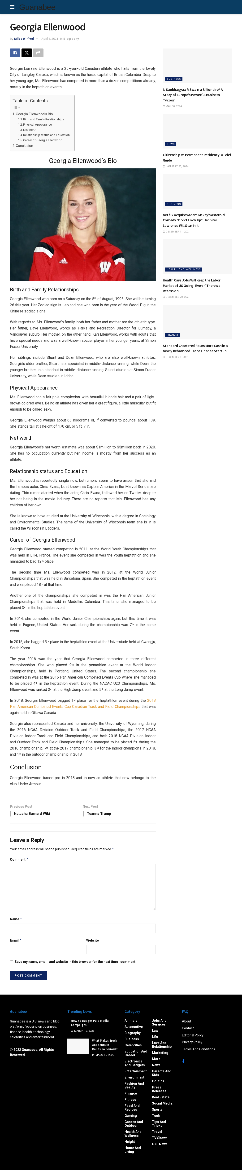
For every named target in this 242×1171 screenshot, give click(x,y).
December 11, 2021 (176, 231)
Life (155, 1037)
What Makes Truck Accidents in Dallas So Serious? (104, 1045)
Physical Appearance (37, 125)
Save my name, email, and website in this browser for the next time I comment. (75, 963)
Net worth (29, 130)
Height (130, 1143)
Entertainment (136, 1072)
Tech (156, 1116)
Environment (134, 1078)
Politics (158, 1082)
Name (16, 919)
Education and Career (136, 1054)
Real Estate (160, 1098)
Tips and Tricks (159, 1124)
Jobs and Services (159, 1023)
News (171, 144)
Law (155, 1031)
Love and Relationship (162, 1045)
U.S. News (160, 1145)
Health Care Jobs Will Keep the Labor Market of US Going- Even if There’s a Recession (191, 285)
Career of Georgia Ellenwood (42, 140)
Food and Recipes (132, 1108)
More (156, 1060)
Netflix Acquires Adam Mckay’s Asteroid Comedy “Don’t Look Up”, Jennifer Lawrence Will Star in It (194, 220)
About (186, 1022)
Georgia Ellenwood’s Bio (34, 114)
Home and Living (133, 1150)
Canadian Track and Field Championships (106, 707)
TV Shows (160, 1139)
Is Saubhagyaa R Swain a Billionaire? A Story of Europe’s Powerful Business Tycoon (193, 94)
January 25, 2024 (175, 166)
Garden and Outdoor (134, 1124)
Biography (71, 38)
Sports (157, 1110)
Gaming (131, 1116)
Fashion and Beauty (134, 1086)
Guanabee (37, 7)
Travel (157, 1133)
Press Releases (159, 1090)
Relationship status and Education (46, 135)
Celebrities (133, 1046)
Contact (188, 1029)
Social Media (162, 1104)
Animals (131, 1021)
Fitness (130, 1100)
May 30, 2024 (172, 106)
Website (92, 941)
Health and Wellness (184, 269)
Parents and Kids (161, 1074)
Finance (173, 335)
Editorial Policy (192, 1036)
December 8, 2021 (175, 357)
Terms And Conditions (198, 1050)
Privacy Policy (192, 1043)
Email (16, 941)
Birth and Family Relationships (43, 120)
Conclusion (24, 146)
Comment (19, 860)
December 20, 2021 (176, 296)
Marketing (160, 1054)
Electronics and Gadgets (135, 1064)
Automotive (134, 1028)
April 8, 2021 (49, 38)
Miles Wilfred (24, 38)
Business (174, 78)
